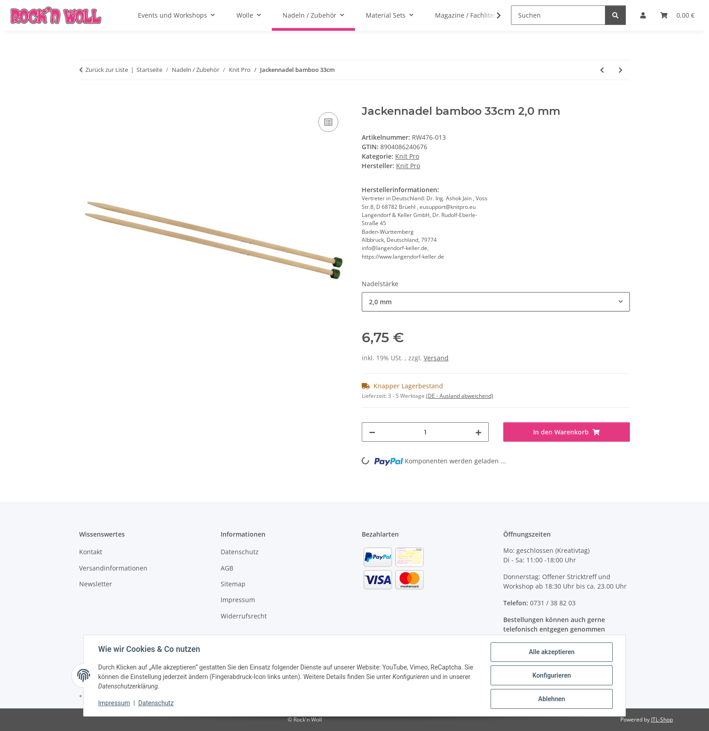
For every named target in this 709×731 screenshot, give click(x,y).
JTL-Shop (662, 719)
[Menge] (425, 432)
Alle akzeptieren (551, 652)
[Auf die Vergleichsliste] (328, 122)
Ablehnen (551, 699)
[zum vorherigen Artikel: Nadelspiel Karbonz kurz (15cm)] (602, 70)
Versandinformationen (113, 568)
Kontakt (90, 551)
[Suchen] (558, 15)
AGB (227, 568)
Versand (436, 358)
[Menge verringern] (372, 432)
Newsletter (95, 584)
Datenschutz (156, 703)
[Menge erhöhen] (478, 432)
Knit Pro (407, 156)
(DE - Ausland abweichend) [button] (459, 396)
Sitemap (233, 584)
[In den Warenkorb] (86, 100)
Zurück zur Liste (106, 70)
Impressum (114, 703)
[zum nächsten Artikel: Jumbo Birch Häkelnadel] (620, 70)
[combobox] (496, 301)
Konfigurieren (551, 675)
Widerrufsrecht (244, 616)
